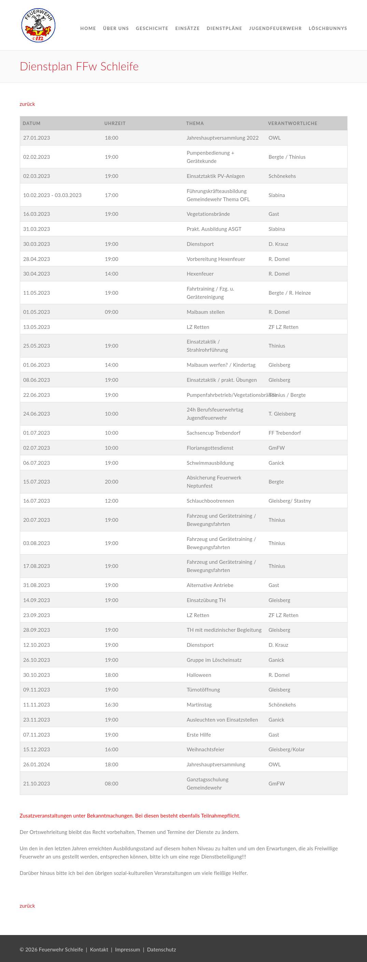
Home (88, 28)
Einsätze (187, 28)
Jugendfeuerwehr (275, 28)
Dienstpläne (224, 28)
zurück (27, 104)
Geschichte (152, 28)
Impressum (127, 949)
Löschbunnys (328, 28)
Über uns (116, 28)
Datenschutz (161, 949)
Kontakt (99, 949)
